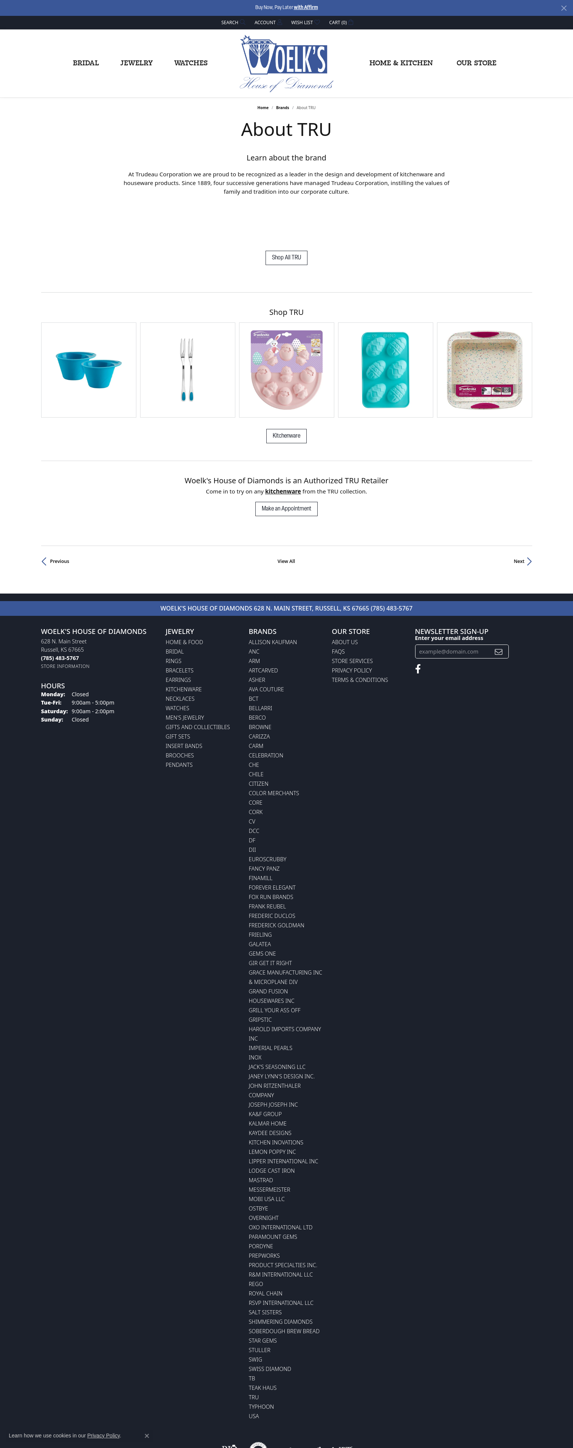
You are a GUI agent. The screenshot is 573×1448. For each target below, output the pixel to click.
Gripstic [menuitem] (260, 975)
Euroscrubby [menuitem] (268, 815)
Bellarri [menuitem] (260, 664)
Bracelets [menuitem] (180, 626)
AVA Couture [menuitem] (266, 645)
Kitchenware (286, 392)
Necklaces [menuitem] (180, 654)
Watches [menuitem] (178, 664)
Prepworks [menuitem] (264, 1211)
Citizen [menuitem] (259, 739)
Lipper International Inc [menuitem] (283, 1117)
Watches (191, 63)
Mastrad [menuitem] (261, 1136)
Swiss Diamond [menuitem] (270, 1324)
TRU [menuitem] (254, 1353)
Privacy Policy (352, 626)
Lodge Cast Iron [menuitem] (272, 1126)
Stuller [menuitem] (259, 1305)
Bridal (86, 63)
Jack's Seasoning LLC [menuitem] (277, 1022)
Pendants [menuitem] (179, 720)
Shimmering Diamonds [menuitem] (281, 1277)
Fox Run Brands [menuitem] (271, 852)
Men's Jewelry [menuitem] (185, 673)
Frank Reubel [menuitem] (267, 862)
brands (282, 107)
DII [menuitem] (252, 805)
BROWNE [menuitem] (260, 682)
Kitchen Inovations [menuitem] (276, 1098)
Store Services (352, 616)
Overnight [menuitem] (264, 1173)
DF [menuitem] (252, 796)
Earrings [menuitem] (178, 635)
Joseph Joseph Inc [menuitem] (273, 1060)
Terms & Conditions (360, 635)
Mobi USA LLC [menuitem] (267, 1154)
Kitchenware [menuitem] (184, 645)
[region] (286, 348)
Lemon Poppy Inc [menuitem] (272, 1107)
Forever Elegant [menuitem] (272, 843)
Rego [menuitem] (256, 1239)
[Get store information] (65, 622)
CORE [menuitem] (256, 758)
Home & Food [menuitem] (184, 597)
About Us (345, 597)
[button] (233, 22)
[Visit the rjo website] (229, 1406)
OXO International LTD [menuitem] (281, 1183)
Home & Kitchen (401, 63)
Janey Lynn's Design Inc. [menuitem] (282, 1032)
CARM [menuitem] (256, 701)
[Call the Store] (60, 613)
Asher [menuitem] (257, 635)
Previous (60, 517)
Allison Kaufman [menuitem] (273, 597)
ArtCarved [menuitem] (263, 626)
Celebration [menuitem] (266, 711)
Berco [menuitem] (257, 673)
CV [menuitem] (252, 777)
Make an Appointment (286, 465)
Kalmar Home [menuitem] (268, 1079)
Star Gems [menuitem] (263, 1296)
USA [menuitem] (254, 1372)
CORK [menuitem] (256, 767)
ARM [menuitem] (254, 616)
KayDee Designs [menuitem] (270, 1088)
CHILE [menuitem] (256, 730)
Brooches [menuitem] (180, 711)
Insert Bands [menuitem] (184, 701)
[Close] (563, 8)
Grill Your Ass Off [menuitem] (275, 966)
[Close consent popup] (147, 1436)
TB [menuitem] (252, 1334)
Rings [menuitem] (174, 616)
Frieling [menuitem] (260, 890)
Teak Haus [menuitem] (263, 1343)
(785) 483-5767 (391, 564)
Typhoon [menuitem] (261, 1362)
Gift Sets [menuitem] (178, 692)
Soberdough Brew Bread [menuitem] (284, 1287)
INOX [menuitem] (255, 1013)
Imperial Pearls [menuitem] (271, 1003)
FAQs (338, 607)
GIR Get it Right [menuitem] (270, 918)
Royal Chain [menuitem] (266, 1249)
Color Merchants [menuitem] (274, 749)
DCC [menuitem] (254, 786)
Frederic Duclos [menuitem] (272, 871)
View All (286, 517)
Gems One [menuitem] (262, 909)
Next (519, 517)
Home (263, 107)
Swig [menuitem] (256, 1315)
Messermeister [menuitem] (269, 1145)
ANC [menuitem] (254, 607)
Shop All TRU (286, 258)
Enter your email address (449, 593)
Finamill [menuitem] (261, 833)
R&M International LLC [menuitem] (281, 1230)
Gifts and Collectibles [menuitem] (198, 682)
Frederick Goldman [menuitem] (276, 881)
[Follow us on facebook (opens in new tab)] (418, 624)
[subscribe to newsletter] (498, 607)
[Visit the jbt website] (341, 1406)
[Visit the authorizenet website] (258, 1406)
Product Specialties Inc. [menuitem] (283, 1220)
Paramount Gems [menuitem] (273, 1192)
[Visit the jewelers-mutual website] (299, 1406)
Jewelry (136, 63)
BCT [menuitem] (254, 654)
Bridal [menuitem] (175, 607)
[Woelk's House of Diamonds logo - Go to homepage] (286, 63)
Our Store (476, 63)
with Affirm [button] (306, 8)
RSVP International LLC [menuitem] (281, 1258)
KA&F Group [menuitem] (265, 1069)
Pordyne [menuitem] (261, 1202)
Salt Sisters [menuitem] (265, 1268)
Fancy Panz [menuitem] (264, 824)
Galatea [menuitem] (260, 900)
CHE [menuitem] (254, 720)
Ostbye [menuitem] (258, 1164)
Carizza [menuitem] (259, 692)
